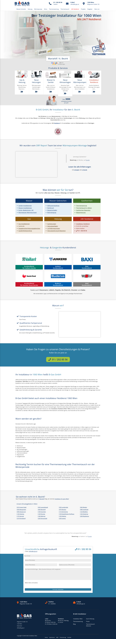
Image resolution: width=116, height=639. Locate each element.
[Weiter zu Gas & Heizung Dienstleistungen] (22, 92)
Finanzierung (63, 637)
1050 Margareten (21, 509)
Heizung (30, 9)
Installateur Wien (77, 619)
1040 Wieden (83, 507)
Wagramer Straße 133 (26, 604)
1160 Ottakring (84, 514)
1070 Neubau (62, 509)
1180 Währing (41, 516)
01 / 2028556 (52, 604)
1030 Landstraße (63, 507)
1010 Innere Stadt (21, 507)
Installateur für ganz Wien (62, 499)
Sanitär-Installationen (25, 206)
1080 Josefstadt (84, 509)
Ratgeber (89, 9)
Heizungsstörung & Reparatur (56, 231)
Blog (74, 624)
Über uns (96, 9)
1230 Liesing (62, 518)
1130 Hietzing (20, 514)
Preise (88, 621)
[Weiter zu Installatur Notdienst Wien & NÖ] (94, 92)
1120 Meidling (84, 512)
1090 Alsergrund (21, 512)
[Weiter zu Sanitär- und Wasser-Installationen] (51, 92)
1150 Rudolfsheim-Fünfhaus (66, 514)
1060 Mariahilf (42, 509)
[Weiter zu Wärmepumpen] (80, 92)
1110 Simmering (63, 512)
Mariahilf (42, 499)
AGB (57, 637)
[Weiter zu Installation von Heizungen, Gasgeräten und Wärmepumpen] (36, 92)
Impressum (52, 637)
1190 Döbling (62, 516)
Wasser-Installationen (25, 208)
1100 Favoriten (42, 512)
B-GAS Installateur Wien (31, 635)
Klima (45, 9)
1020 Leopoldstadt (43, 507)
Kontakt (69, 637)
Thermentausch (65, 9)
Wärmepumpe (38, 9)
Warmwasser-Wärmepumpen (27, 212)
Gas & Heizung (90, 619)
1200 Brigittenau (84, 516)
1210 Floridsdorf (21, 518)
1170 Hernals (20, 516)
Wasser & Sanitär (21, 9)
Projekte (83, 9)
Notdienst (57, 123)
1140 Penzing (41, 514)
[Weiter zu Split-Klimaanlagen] (65, 94)
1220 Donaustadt (42, 518)
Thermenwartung (54, 9)
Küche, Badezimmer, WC (26, 210)
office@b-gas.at (33, 551)
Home (46, 637)
